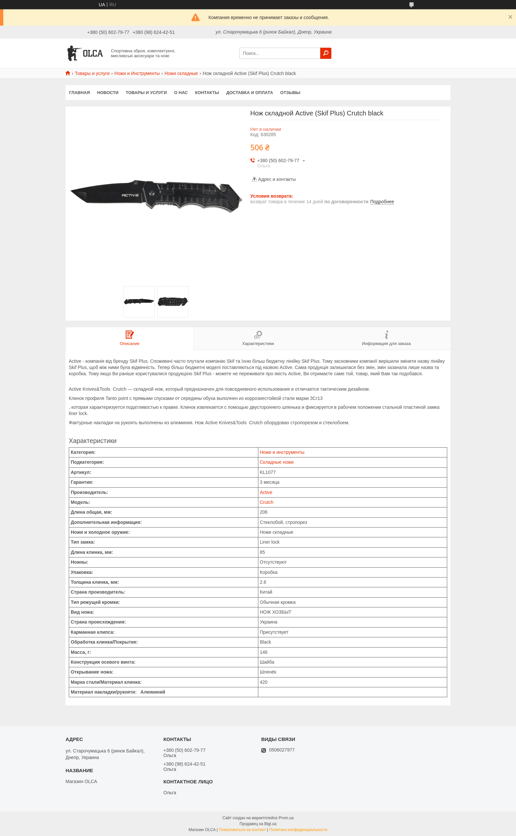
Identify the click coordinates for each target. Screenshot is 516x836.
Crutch (266, 502)
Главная (79, 92)
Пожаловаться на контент (242, 829)
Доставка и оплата (249, 92)
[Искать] (325, 53)
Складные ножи (277, 462)
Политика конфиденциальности (298, 829)
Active (266, 492)
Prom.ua (286, 818)
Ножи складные (181, 73)
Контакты (207, 92)
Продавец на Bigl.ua (258, 824)
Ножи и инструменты (282, 452)
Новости (107, 92)
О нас (181, 92)
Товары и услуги (92, 73)
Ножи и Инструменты (137, 73)
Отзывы (290, 92)
